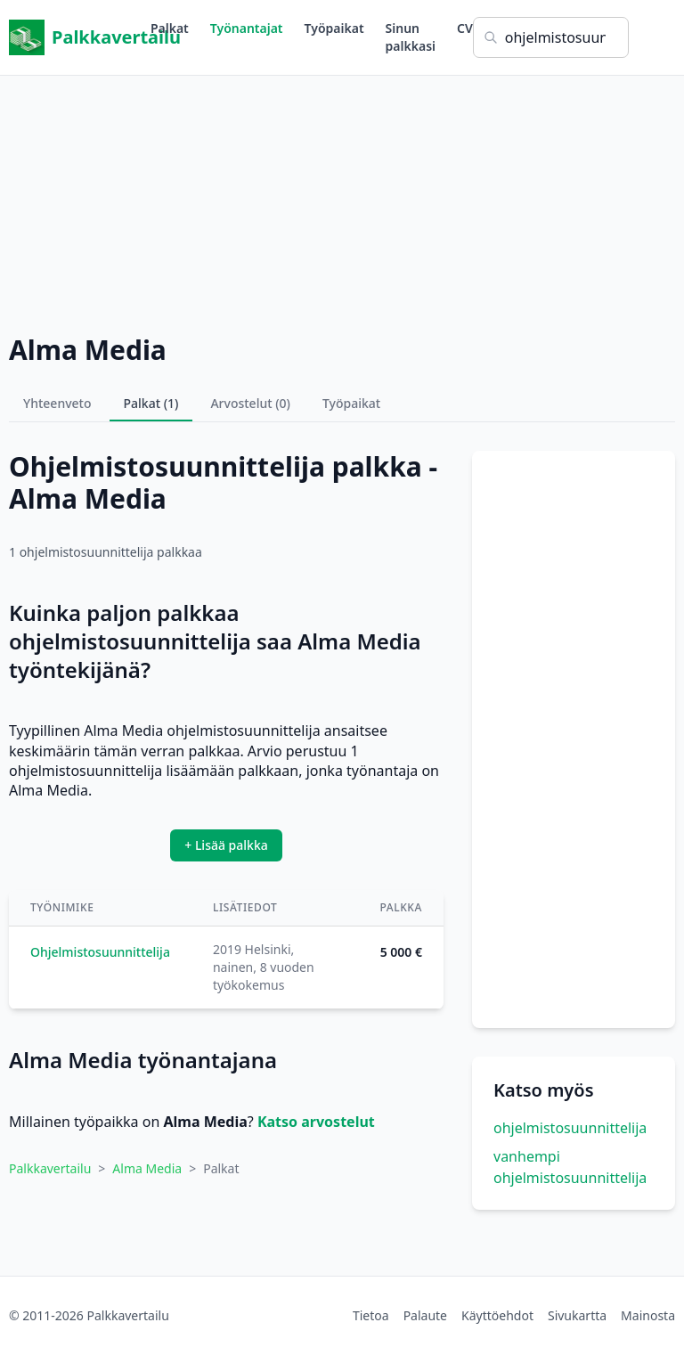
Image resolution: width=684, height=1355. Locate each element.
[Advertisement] (342, 200)
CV (465, 28)
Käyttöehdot (497, 1315)
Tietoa (371, 1315)
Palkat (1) (151, 403)
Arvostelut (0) (250, 403)
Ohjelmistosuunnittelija (100, 951)
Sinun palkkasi (411, 37)
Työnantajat (246, 28)
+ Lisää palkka (226, 845)
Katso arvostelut (316, 1121)
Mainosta (648, 1315)
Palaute (425, 1315)
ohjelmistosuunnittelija (570, 1128)
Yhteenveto (57, 403)
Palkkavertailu (80, 37)
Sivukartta (577, 1315)
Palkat (170, 28)
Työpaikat (334, 28)
